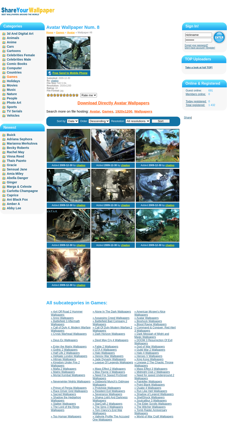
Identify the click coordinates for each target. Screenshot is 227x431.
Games (60, 32)
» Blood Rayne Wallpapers (150, 324)
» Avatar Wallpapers (146, 318)
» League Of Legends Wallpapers (113, 362)
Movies (12, 85)
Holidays (13, 81)
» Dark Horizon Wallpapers (109, 333)
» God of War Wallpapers (149, 346)
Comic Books (17, 64)
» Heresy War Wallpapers (108, 356)
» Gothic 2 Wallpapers (64, 349)
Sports (12, 107)
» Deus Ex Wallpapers (64, 340)
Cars (10, 46)
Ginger (12, 182)
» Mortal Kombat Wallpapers (68, 375)
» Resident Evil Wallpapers (109, 391)
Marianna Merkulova (22, 143)
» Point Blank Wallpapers (149, 384)
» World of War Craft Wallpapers (153, 416)
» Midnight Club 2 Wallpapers (152, 372)
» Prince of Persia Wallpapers (69, 387)
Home (49, 32)
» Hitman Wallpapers (63, 359)
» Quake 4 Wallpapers (147, 387)
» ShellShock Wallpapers (149, 397)
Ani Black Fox (17, 199)
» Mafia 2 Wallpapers (63, 368)
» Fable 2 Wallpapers (105, 346)
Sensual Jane (17, 169)
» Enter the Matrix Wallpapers (69, 346)
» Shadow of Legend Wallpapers (154, 394)
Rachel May (15, 152)
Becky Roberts (18, 148)
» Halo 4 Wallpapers (146, 353)
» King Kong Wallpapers (148, 359)
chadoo (55, 80)
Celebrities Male (19, 59)
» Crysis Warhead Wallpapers (69, 333)
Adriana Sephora (19, 139)
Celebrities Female (21, 55)
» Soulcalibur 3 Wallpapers (150, 400)
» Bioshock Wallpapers (148, 321)
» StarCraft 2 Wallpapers (107, 403)
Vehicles (13, 115)
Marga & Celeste (19, 186)
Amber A (13, 204)
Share (187, 117)
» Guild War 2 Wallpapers (149, 349)
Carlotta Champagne (22, 191)
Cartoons (14, 51)
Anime (12, 42)
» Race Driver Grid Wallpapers (69, 391)
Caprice (12, 195)
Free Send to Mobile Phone (69, 73)
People (12, 98)
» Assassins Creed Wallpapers (111, 318)
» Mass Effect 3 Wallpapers (150, 368)
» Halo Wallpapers (104, 353)
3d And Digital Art (20, 33)
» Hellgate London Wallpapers (69, 356)
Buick (11, 135)
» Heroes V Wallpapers (148, 356)
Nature (12, 94)
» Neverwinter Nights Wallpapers (70, 381)
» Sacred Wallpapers (63, 394)
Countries (14, 72)
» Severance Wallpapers (107, 394)
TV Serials (14, 111)
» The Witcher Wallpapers (149, 407)
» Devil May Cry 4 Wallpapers (110, 340)
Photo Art (14, 102)
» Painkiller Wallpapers (148, 381)
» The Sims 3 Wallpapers (108, 407)
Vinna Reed (15, 156)
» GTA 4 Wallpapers (105, 349)
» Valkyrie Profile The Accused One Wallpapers (111, 418)
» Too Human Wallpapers (66, 416)
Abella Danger (17, 178)
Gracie (12, 165)
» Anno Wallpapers (62, 318)
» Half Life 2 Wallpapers (65, 353)
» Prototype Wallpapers (107, 387)
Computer (14, 68)
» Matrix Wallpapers (63, 372)
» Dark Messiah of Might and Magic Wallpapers (151, 335)
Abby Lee (14, 208)
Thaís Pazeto (16, 161)
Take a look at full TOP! (199, 67)
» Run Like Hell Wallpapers (150, 391)
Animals (13, 38)
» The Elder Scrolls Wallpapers (153, 403)
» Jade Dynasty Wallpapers (109, 359)
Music (11, 89)
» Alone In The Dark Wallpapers (112, 311)
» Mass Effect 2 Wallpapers (109, 368)
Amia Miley (15, 173)
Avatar (71, 32)
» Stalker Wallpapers (63, 403)
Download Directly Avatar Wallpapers (113, 103)
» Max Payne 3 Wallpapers (109, 372)
